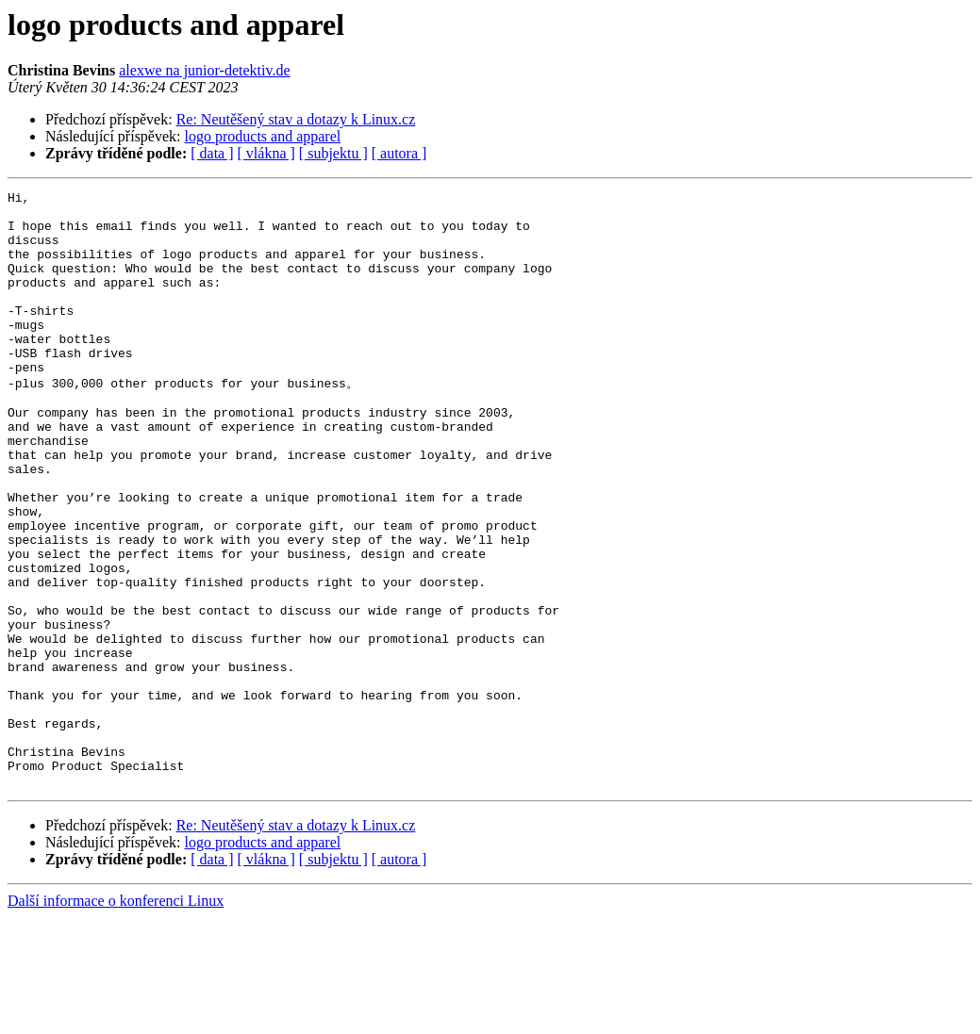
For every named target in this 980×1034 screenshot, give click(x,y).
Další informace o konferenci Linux (116, 1017)
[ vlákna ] (266, 153)
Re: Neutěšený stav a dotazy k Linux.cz (296, 119)
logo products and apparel (263, 136)
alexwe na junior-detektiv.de (204, 70)
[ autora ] (399, 153)
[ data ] (212, 153)
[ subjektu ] (333, 153)
